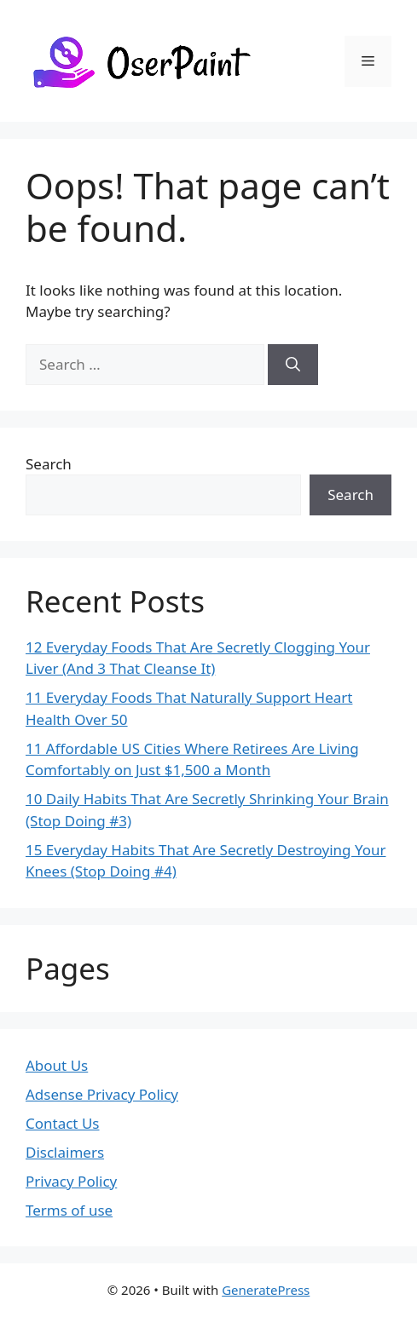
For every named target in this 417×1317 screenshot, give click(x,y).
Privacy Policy (71, 1181)
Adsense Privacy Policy (102, 1094)
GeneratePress (266, 1289)
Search (49, 464)
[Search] (293, 364)
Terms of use (69, 1210)
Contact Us (63, 1123)
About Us (57, 1065)
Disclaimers (65, 1152)
